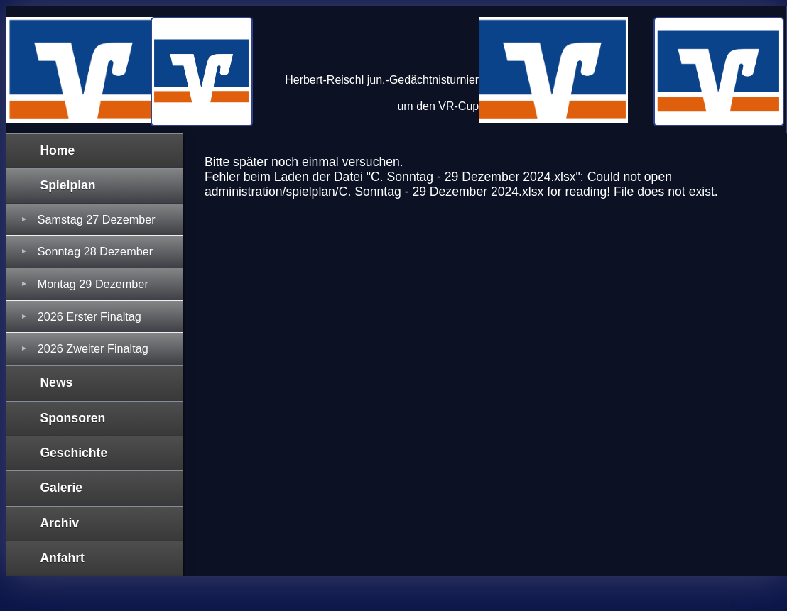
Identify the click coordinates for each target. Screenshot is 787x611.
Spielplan (67, 185)
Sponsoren (72, 418)
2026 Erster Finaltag (89, 316)
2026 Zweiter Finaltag (93, 348)
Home (57, 150)
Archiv (59, 523)
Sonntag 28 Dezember (95, 251)
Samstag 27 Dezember (97, 219)
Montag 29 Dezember (93, 283)
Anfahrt (62, 558)
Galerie (61, 487)
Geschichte (73, 453)
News (56, 382)
